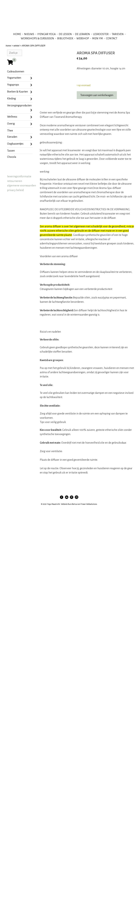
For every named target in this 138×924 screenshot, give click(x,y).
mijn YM (97, 38)
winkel (16, 45)
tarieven (118, 34)
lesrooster (101, 34)
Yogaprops (19, 85)
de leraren (82, 34)
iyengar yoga (46, 34)
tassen (11, 150)
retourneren (14, 180)
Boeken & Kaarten (19, 91)
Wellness (19, 117)
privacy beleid (15, 190)
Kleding (19, 98)
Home (17, 34)
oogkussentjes (19, 144)
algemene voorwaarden (21, 185)
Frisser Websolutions (89, 504)
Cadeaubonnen (15, 71)
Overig (19, 123)
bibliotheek (65, 38)
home (8, 45)
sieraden (19, 137)
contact (111, 38)
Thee (10, 130)
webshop (82, 38)
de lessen (65, 34)
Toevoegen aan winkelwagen (96, 95)
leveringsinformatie (19, 176)
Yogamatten (19, 78)
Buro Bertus (72, 504)
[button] (87, 256)
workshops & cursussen (37, 38)
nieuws (29, 34)
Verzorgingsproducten (19, 108)
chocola (11, 156)
